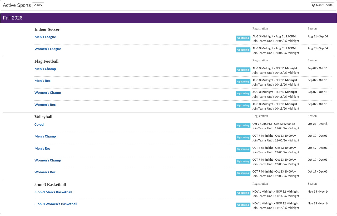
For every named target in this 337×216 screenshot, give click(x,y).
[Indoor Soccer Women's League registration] (274, 48)
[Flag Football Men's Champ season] (317, 68)
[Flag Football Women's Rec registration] (274, 104)
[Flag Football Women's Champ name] (47, 92)
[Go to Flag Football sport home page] (15, 73)
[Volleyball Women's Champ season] (318, 159)
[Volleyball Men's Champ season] (318, 136)
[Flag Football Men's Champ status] (244, 69)
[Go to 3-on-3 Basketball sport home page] (15, 196)
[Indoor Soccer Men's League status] (244, 38)
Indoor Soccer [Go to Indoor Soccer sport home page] (47, 29)
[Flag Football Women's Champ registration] (274, 92)
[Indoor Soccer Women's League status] (244, 49)
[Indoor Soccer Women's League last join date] (275, 53)
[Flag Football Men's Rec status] (244, 81)
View (38, 5)
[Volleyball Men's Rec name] (42, 148)
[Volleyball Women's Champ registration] (274, 159)
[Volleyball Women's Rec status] (244, 173)
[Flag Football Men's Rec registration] (274, 80)
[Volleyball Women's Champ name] (47, 160)
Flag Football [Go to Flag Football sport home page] (46, 61)
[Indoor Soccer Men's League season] (318, 36)
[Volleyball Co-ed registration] (273, 124)
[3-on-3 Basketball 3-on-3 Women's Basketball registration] (275, 203)
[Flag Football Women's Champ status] (244, 93)
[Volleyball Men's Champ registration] (274, 136)
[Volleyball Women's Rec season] (318, 171)
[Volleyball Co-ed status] (244, 125)
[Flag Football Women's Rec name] (45, 104)
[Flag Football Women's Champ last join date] (275, 97)
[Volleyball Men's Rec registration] (274, 148)
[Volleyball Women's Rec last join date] (275, 176)
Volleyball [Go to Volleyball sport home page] (43, 117)
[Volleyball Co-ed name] (39, 124)
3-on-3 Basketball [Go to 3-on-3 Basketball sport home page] (50, 184)
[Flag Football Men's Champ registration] (274, 68)
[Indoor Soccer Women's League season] (318, 48)
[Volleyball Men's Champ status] (244, 137)
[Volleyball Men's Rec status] (244, 149)
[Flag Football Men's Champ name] (45, 68)
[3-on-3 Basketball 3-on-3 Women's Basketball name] (55, 204)
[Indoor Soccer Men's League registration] (274, 36)
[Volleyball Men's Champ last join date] (275, 140)
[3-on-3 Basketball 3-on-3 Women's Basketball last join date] (275, 208)
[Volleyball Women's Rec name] (45, 172)
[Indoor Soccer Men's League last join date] (275, 41)
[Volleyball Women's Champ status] (244, 161)
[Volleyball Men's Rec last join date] (275, 152)
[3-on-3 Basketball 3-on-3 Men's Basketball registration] (275, 191)
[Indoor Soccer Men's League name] (45, 37)
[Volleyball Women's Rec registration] (274, 171)
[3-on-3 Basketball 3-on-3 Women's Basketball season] (318, 203)
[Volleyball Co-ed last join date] (275, 128)
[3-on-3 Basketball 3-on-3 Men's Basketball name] (53, 192)
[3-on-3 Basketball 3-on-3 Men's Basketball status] (244, 192)
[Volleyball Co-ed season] (318, 124)
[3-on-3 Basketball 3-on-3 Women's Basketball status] (244, 205)
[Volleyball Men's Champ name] (45, 136)
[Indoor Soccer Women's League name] (47, 48)
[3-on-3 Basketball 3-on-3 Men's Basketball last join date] (275, 196)
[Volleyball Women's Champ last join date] (275, 164)
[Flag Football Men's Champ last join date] (275, 73)
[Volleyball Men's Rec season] (318, 148)
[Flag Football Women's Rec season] (317, 104)
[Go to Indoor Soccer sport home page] (15, 41)
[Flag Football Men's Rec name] (42, 80)
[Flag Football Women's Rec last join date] (275, 108)
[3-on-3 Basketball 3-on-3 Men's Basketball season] (318, 191)
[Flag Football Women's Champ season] (317, 92)
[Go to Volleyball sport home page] (15, 129)
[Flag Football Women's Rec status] (244, 105)
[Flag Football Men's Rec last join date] (275, 84)
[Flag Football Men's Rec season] (317, 80)
